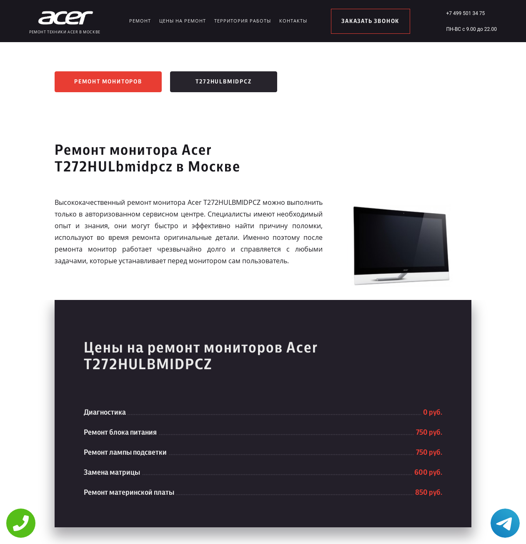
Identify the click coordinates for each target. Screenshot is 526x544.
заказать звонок (370, 21)
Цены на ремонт (182, 21)
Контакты (293, 21)
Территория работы (242, 21)
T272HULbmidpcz (223, 82)
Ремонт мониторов (108, 82)
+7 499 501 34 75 (465, 13)
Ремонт (140, 21)
